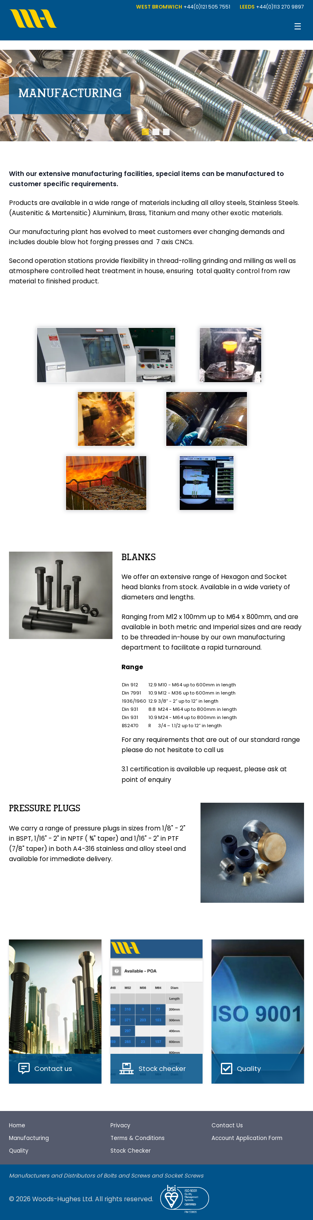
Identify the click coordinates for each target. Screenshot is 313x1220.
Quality (19, 1151)
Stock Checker (130, 1151)
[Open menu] (297, 26)
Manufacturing (29, 1138)
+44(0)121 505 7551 (206, 6)
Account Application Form (247, 1138)
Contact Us (227, 1125)
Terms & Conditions (137, 1138)
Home (17, 1125)
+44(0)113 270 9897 (280, 6)
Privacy (120, 1125)
